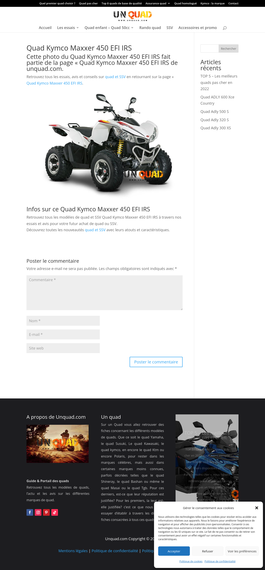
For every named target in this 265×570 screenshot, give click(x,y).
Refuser (207, 551)
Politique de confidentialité (220, 561)
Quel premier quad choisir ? (57, 3)
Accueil (45, 28)
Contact (233, 3)
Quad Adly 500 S (214, 111)
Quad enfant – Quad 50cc (107, 28)
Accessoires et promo (197, 28)
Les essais (66, 28)
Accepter (174, 551)
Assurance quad (156, 3)
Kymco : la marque (213, 3)
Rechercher (228, 49)
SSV (169, 28)
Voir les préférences (242, 551)
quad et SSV (115, 76)
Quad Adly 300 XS (215, 127)
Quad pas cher (88, 3)
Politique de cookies (191, 561)
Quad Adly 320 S (214, 119)
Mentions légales (73, 550)
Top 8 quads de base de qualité (122, 3)
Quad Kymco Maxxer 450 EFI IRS (124, 62)
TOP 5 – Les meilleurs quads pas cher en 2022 (218, 82)
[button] (257, 508)
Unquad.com (71, 416)
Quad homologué (185, 3)
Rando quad (150, 28)
